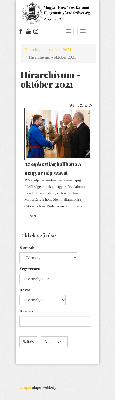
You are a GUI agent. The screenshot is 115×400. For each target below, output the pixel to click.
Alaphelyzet (54, 341)
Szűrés (28, 341)
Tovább (33, 215)
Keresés (26, 311)
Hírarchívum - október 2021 (47, 49)
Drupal (25, 387)
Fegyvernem (30, 268)
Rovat (24, 290)
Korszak (26, 247)
